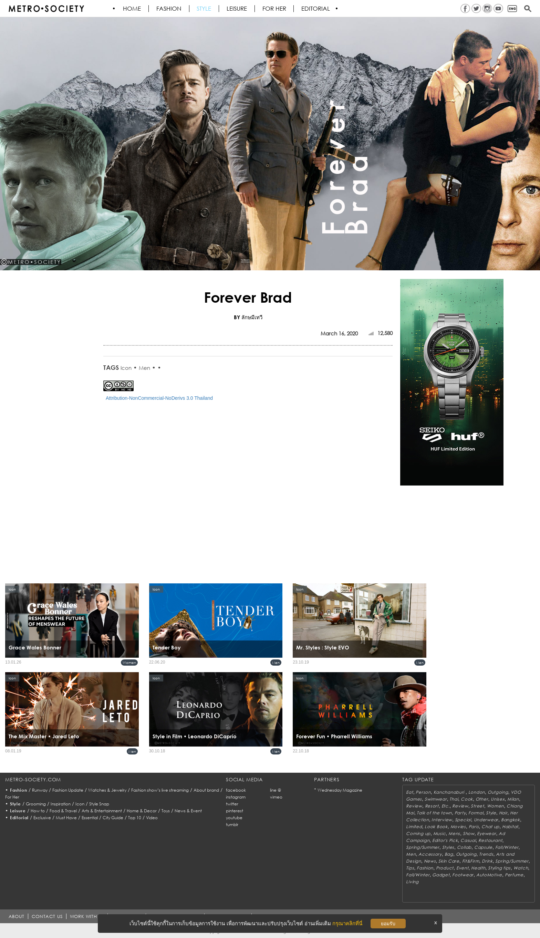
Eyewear (486, 833)
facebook (236, 790)
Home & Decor (142, 810)
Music (439, 833)
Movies (458, 826)
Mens (454, 833)
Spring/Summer (422, 847)
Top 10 (134, 817)
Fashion (169, 8)
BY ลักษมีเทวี (248, 317)
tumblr (232, 824)
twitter (232, 803)
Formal (475, 812)
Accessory (430, 854)
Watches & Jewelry (107, 790)
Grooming (36, 803)
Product (445, 868)
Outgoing (498, 792)
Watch (520, 868)
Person (423, 792)
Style (204, 8)
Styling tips (499, 868)
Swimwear (436, 799)
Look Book (436, 826)
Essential (90, 817)
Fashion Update (67, 790)
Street (477, 806)
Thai (453, 799)
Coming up (418, 833)
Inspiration (61, 803)
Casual (468, 840)
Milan (513, 799)
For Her (12, 797)
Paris (474, 826)
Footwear (463, 874)
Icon (126, 368)
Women (129, 662)
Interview (442, 819)
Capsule (483, 847)
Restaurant (490, 840)
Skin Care (448, 861)
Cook (467, 799)
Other (482, 799)
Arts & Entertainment (102, 810)
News (430, 861)
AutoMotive (489, 874)
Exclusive (42, 817)
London (476, 792)
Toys (166, 810)
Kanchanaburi (450, 792)
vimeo (276, 797)
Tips (410, 868)
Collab (464, 847)
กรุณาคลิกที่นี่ (347, 923)
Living (412, 881)
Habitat (510, 826)
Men (144, 368)
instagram (236, 797)
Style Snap (99, 803)
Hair (503, 812)
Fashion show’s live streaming (160, 790)
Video (152, 817)
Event (462, 868)
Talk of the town (434, 812)
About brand (206, 790)
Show (469, 833)
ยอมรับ (388, 923)
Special (463, 819)
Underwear (486, 819)
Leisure (237, 8)
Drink (487, 861)
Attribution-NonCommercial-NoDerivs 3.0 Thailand (159, 398)
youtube (234, 817)
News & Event (188, 810)
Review (414, 806)
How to (38, 810)
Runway (40, 790)
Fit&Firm (470, 861)
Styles (448, 847)
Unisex (498, 799)
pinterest (234, 810)
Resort (432, 806)
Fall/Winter (507, 847)
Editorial (316, 8)
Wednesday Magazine (340, 790)
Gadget (440, 874)
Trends (486, 854)
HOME (132, 8)
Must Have (66, 817)
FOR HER (275, 8)
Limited (414, 826)
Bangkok (510, 819)
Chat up (490, 826)
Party (460, 812)
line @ (275, 790)
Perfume (514, 874)
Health (478, 868)
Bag (449, 854)
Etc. (446, 806)
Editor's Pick (445, 840)
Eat (409, 792)
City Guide (113, 817)
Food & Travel (63, 810)
